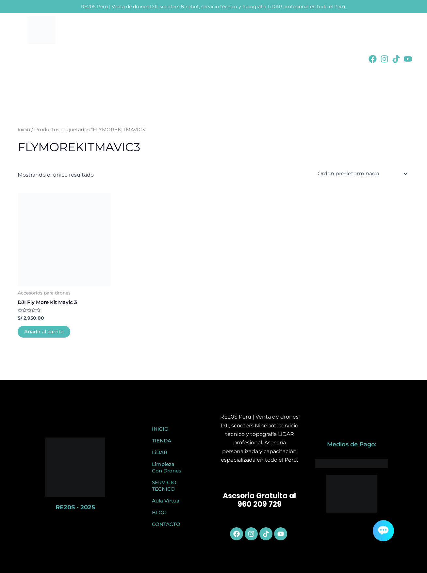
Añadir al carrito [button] (45, 332)
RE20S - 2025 (75, 507)
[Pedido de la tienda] (361, 173)
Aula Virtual (166, 501)
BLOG (159, 512)
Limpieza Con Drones (166, 467)
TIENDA (161, 441)
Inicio (24, 130)
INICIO (160, 429)
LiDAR (159, 452)
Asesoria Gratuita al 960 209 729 (259, 500)
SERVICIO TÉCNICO (164, 485)
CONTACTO (166, 524)
